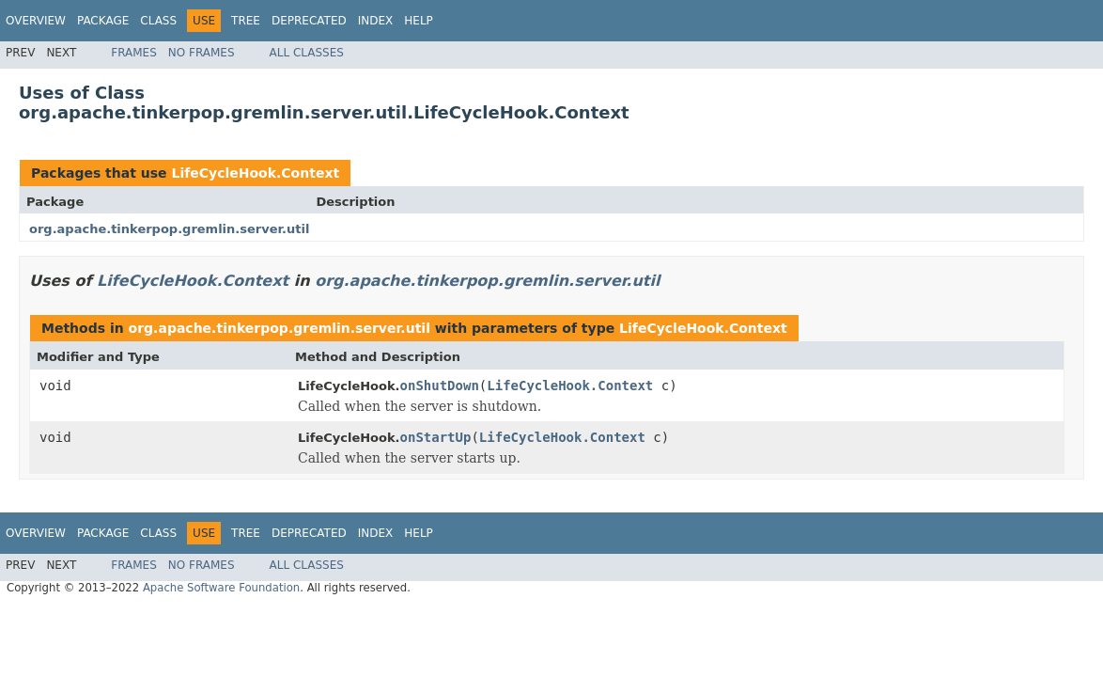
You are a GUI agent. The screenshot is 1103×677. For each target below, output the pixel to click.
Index (376, 20)
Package (103, 20)
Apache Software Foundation (221, 587)
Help (418, 20)
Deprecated (309, 20)
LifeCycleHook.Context (255, 173)
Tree (245, 20)
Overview (36, 20)
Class (158, 20)
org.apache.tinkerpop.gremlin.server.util (169, 229)
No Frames (201, 52)
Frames (134, 52)
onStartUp (436, 437)
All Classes (307, 52)
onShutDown (439, 385)
